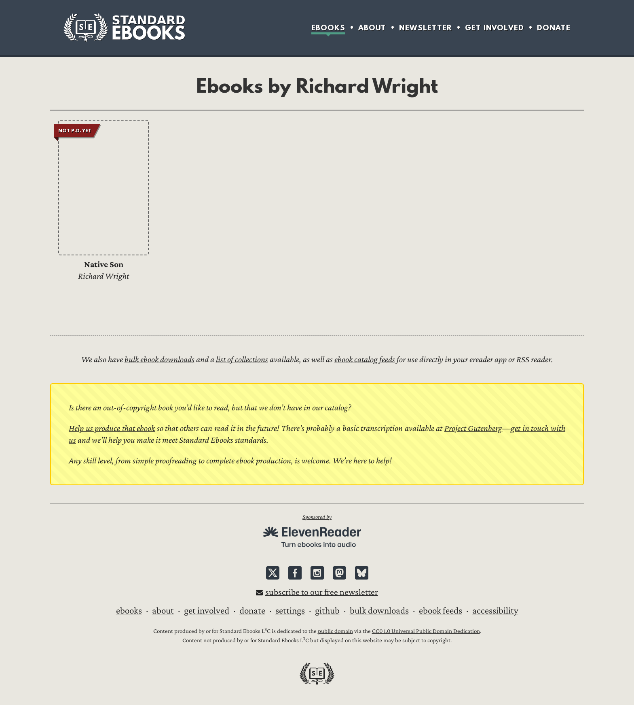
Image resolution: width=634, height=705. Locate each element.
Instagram (317, 573)
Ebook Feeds (440, 610)
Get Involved (494, 28)
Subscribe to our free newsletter (321, 592)
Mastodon (339, 573)
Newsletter (425, 28)
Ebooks (328, 28)
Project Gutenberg (473, 428)
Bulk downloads (379, 610)
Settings (290, 610)
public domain (335, 631)
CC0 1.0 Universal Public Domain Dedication (426, 631)
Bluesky (361, 573)
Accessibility (495, 610)
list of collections (242, 359)
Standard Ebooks (124, 27)
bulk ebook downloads (159, 359)
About (372, 28)
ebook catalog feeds (364, 359)
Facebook (295, 573)
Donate (554, 28)
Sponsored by (317, 517)
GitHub (327, 610)
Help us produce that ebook (112, 428)
